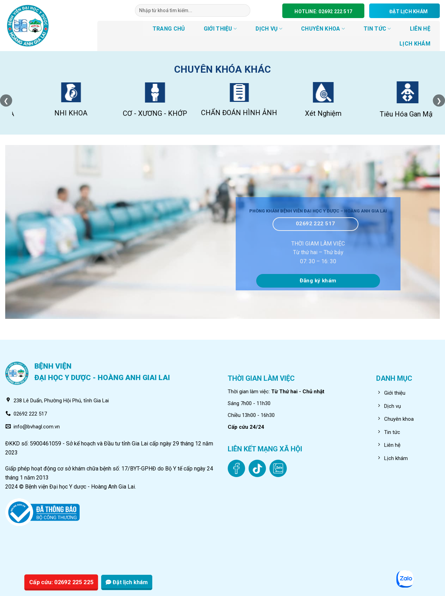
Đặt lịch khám (127, 582)
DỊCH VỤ (269, 28)
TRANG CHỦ (169, 28)
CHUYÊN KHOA (323, 28)
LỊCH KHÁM (414, 43)
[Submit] (245, 10)
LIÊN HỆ (420, 28)
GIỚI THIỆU (220, 28)
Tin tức (377, 28)
